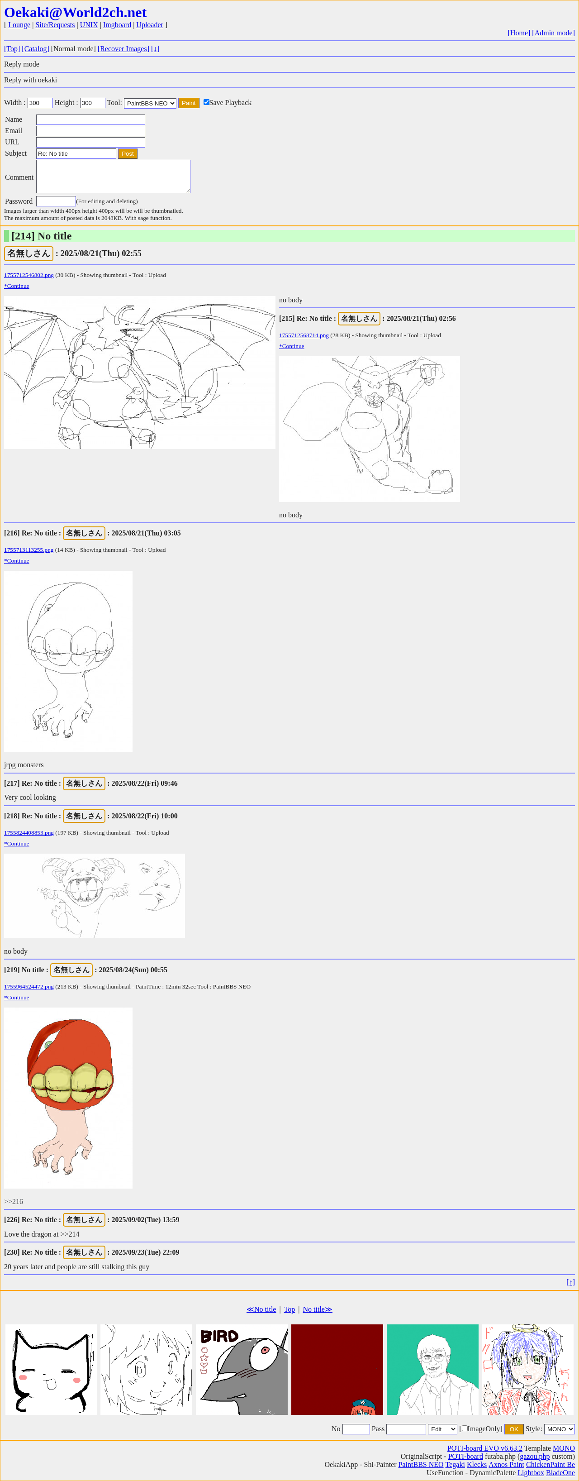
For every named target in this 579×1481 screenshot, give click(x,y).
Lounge (19, 25)
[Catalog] (35, 49)
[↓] (155, 49)
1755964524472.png (29, 986)
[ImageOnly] (481, 1429)
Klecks (477, 1464)
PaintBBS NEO (421, 1464)
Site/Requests (55, 25)
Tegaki (455, 1464)
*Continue (16, 285)
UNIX (89, 25)
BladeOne (560, 1472)
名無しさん (28, 253)
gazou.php (535, 1456)
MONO (564, 1448)
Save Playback (228, 102)
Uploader (149, 25)
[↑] (570, 1282)
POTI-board (465, 1456)
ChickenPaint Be (550, 1464)
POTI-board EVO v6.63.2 (484, 1448)
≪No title (261, 1309)
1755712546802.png (29, 275)
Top (289, 1309)
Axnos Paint (506, 1464)
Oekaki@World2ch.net (75, 12)
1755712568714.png (304, 335)
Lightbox (530, 1472)
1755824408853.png (29, 832)
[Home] (519, 33)
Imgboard (117, 25)
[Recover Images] (123, 49)
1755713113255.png (28, 549)
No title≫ (317, 1309)
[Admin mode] (553, 33)
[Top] (12, 49)
